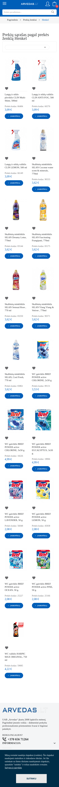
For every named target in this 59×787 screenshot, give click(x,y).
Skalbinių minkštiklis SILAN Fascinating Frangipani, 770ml (42, 237)
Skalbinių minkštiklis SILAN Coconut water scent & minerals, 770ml (42, 169)
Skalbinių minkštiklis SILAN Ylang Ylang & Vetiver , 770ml (43, 307)
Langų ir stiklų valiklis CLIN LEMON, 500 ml (16, 166)
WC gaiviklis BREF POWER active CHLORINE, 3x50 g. (15, 447)
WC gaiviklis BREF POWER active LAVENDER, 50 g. (14, 517)
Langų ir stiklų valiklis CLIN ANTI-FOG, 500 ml (43, 97)
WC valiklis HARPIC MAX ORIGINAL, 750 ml (16, 656)
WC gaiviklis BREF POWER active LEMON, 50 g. (41, 517)
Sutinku (31, 778)
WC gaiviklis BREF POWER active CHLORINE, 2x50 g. (42, 377)
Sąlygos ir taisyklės (13, 768)
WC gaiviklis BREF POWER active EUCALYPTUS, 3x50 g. (42, 449)
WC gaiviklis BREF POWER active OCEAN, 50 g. (14, 587)
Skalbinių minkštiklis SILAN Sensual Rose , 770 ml (15, 307)
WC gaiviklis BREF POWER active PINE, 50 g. (42, 587)
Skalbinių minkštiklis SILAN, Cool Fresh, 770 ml (15, 377)
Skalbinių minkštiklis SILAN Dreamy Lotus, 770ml (15, 237)
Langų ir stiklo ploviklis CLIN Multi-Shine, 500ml (15, 97)
